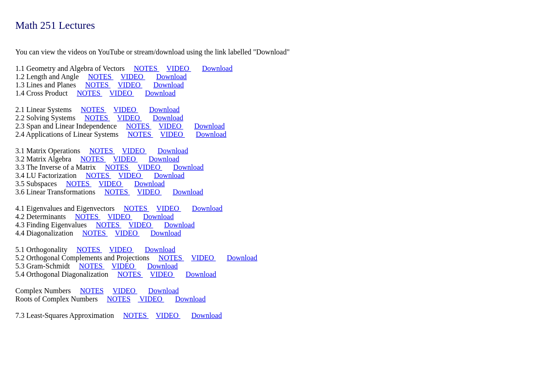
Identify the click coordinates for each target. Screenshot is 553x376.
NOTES (146, 68)
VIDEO (179, 68)
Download (217, 68)
